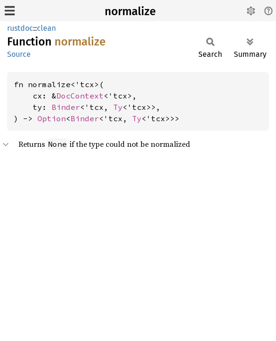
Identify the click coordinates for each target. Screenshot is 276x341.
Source (19, 54)
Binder (66, 107)
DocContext (80, 95)
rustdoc (20, 28)
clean (46, 28)
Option (51, 118)
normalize (130, 11)
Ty (118, 107)
